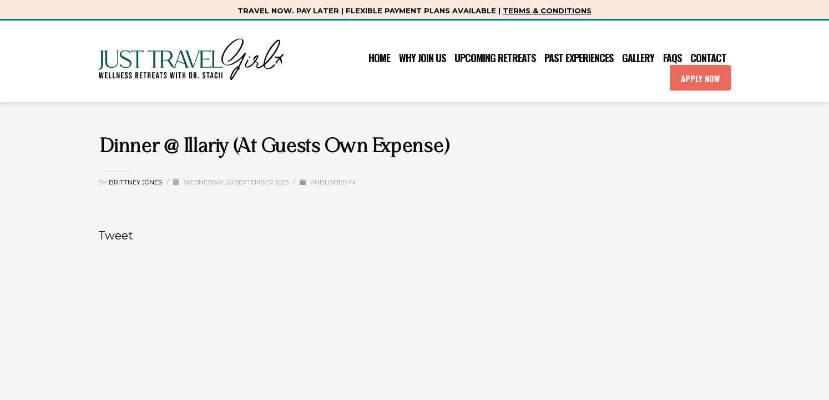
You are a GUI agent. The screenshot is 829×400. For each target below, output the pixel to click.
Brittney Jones (136, 182)
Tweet (115, 235)
